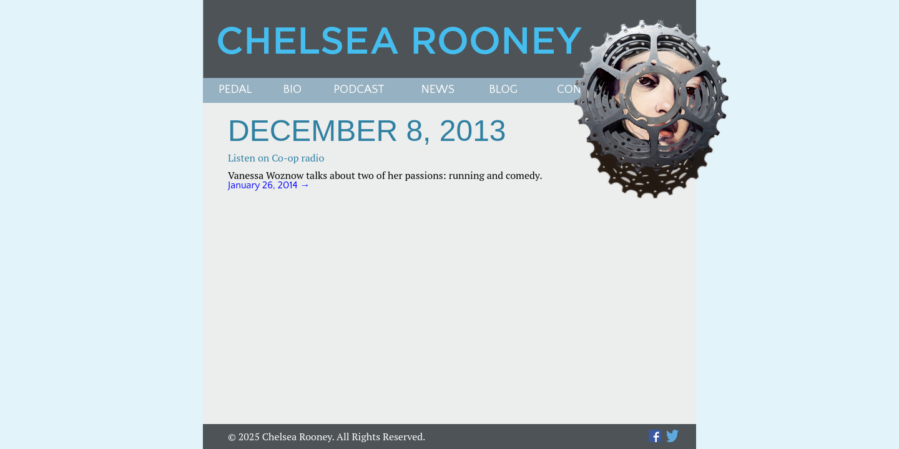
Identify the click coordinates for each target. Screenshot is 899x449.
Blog (503, 90)
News (437, 90)
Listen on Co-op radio (276, 158)
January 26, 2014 (269, 185)
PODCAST (358, 90)
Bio (292, 90)
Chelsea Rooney (449, 39)
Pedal (235, 90)
